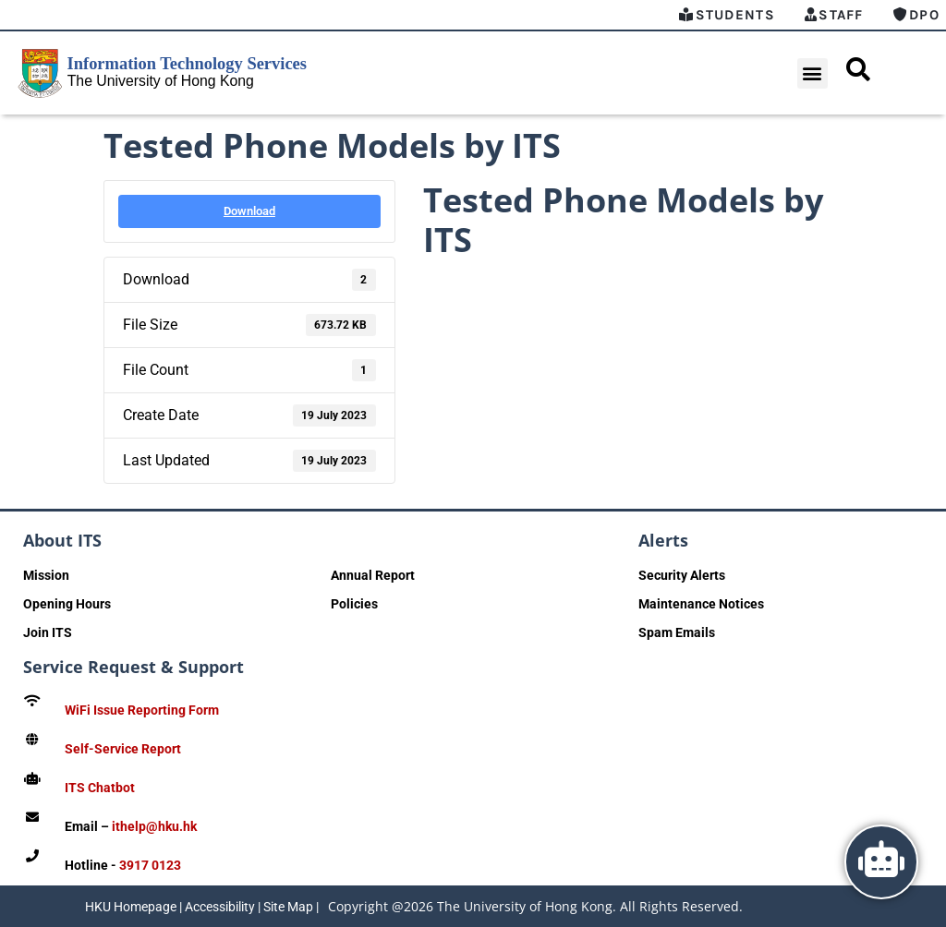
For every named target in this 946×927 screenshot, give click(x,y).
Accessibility (220, 906)
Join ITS (47, 632)
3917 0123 (150, 865)
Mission (46, 575)
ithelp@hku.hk (154, 826)
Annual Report (373, 575)
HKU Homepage (130, 906)
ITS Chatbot (100, 787)
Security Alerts (681, 575)
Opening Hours (67, 603)
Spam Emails (676, 632)
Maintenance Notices (701, 603)
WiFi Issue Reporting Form (142, 710)
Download (249, 211)
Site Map (288, 906)
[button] (812, 73)
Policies (354, 603)
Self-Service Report (123, 748)
